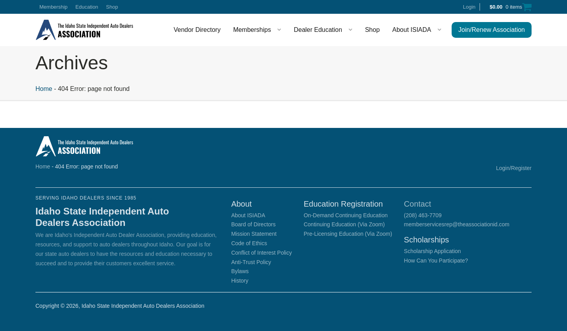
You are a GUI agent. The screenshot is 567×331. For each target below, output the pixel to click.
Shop (112, 7)
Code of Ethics (249, 243)
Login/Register (514, 168)
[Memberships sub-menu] (280, 30)
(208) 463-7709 (423, 215)
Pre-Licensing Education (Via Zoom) (348, 234)
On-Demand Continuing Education (345, 215)
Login (469, 7)
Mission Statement (253, 234)
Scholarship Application (432, 251)
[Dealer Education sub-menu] (352, 30)
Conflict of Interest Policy (261, 253)
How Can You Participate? (436, 260)
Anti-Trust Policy (251, 262)
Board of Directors (253, 224)
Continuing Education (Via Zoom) (344, 224)
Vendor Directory (197, 29)
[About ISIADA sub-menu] (441, 30)
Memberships (252, 29)
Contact (417, 204)
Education (87, 7)
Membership (53, 7)
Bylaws (239, 271)
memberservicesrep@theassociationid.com (457, 224)
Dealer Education (318, 29)
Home (43, 88)
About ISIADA (411, 29)
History (239, 280)
